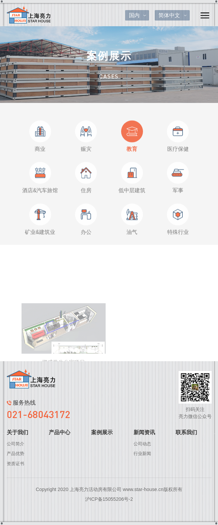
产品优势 (15, 453)
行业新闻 (142, 453)
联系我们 (186, 432)
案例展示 (102, 432)
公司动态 (142, 443)
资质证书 (15, 463)
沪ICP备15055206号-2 (109, 499)
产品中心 (59, 432)
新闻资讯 (144, 432)
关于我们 (17, 432)
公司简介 (15, 443)
